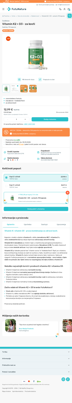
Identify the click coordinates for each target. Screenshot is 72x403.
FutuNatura (5, 21)
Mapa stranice (6, 391)
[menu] (3, 9)
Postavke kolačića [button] (30, 391)
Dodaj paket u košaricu (36, 209)
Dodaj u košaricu (50, 119)
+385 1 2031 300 (29, 124)
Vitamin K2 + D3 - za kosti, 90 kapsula (53, 16)
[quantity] (16, 119)
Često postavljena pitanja (45, 5)
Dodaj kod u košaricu (58, 1)
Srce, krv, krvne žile (23, 16)
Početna (5, 16)
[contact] (60, 9)
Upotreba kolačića (17, 391)
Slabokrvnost (35, 16)
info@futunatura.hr (63, 5)
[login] (64, 9)
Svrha (13, 16)
